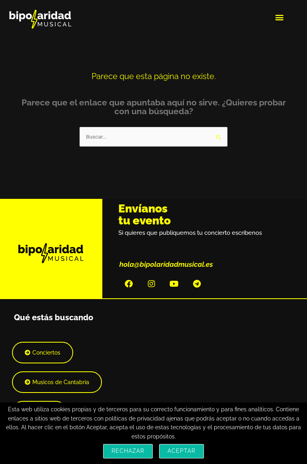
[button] (279, 17)
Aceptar (181, 451)
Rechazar (128, 451)
